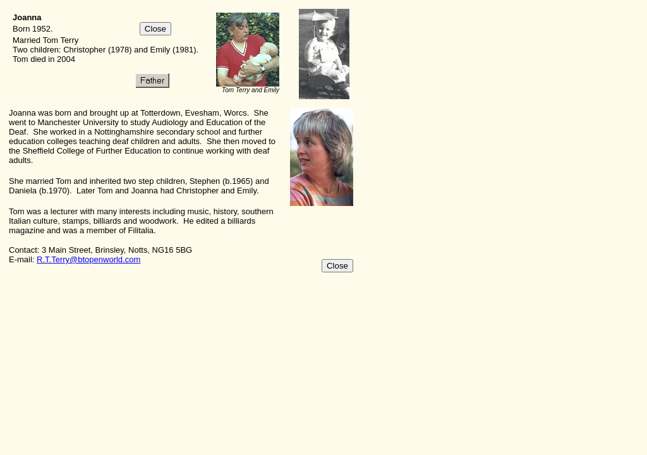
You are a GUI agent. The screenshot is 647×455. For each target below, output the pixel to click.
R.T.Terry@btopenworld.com (88, 259)
